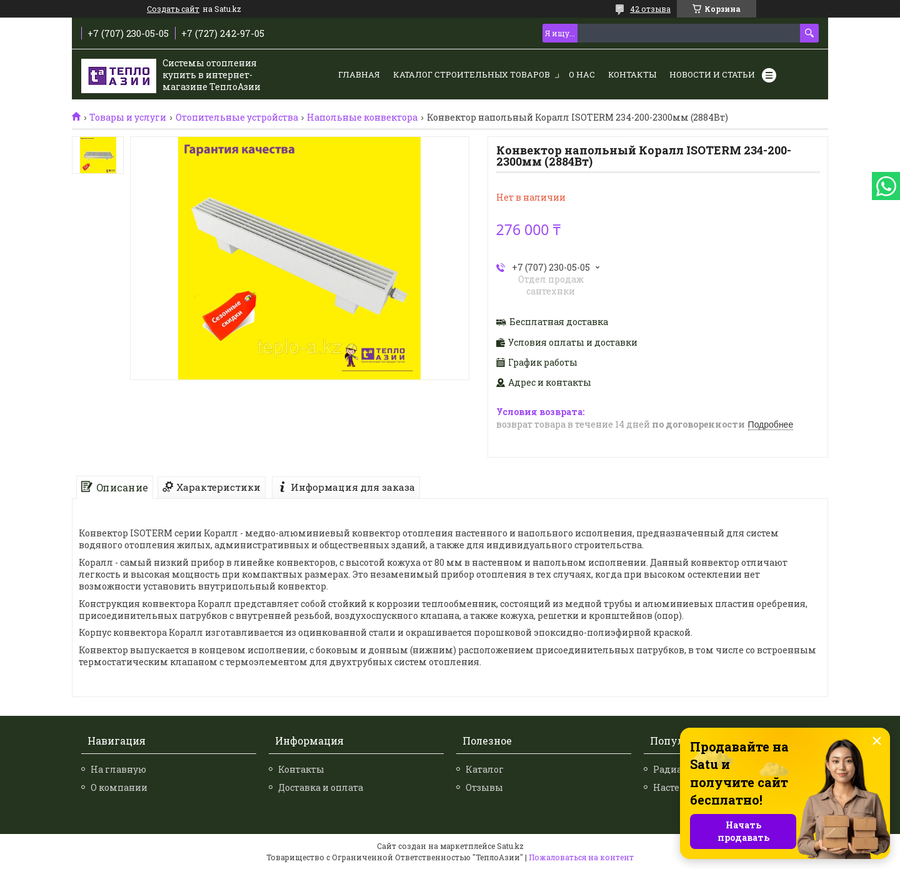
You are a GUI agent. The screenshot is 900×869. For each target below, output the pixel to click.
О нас (582, 74)
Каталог (485, 769)
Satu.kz (510, 846)
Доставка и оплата (320, 787)
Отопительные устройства (237, 117)
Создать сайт (173, 8)
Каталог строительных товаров (471, 74)
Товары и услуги (127, 117)
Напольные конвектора (362, 117)
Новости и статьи (712, 74)
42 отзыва (650, 9)
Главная (359, 74)
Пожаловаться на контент (581, 857)
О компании (119, 787)
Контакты (632, 74)
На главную (118, 769)
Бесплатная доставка (558, 322)
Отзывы (484, 787)
